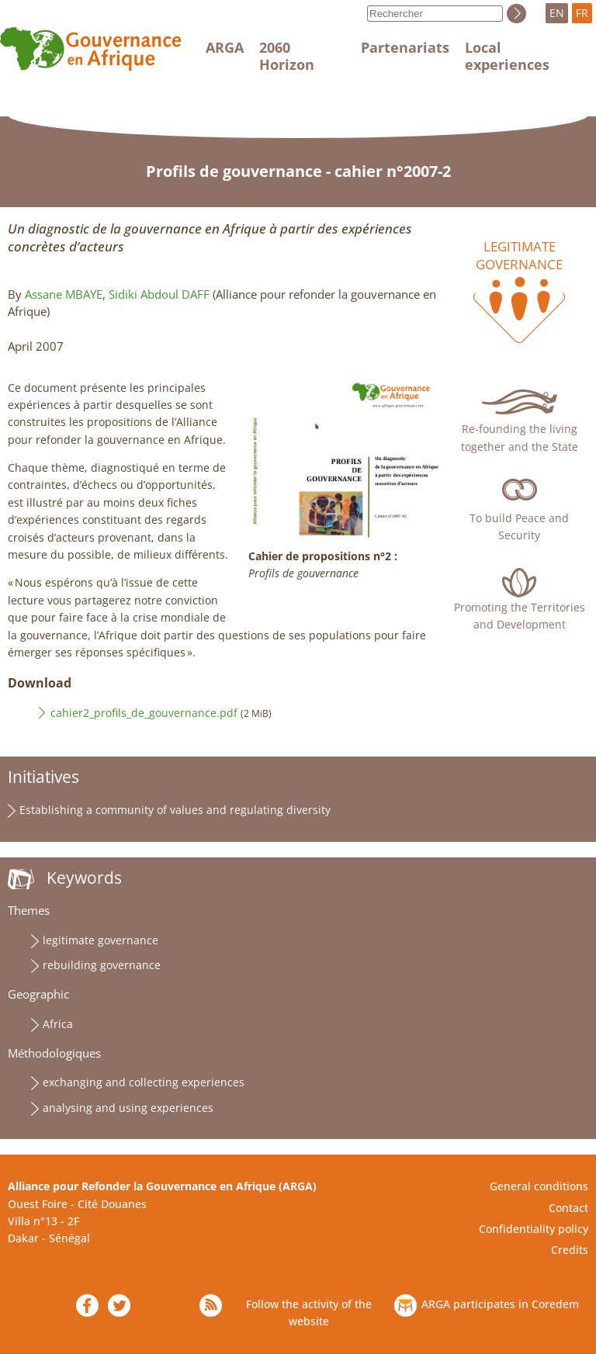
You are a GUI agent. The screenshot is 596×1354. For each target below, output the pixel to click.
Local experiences (507, 56)
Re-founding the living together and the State (519, 437)
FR (582, 12)
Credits (569, 1249)
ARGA (225, 47)
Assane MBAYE (63, 294)
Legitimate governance (519, 255)
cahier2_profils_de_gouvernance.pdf (143, 712)
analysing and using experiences (128, 1107)
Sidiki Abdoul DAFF (159, 294)
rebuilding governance (102, 964)
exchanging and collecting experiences (143, 1082)
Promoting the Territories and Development (519, 616)
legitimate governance (100, 940)
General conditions (539, 1186)
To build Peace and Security (519, 526)
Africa (58, 1023)
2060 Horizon (286, 56)
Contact (568, 1207)
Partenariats (405, 47)
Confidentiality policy (533, 1228)
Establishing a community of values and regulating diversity (175, 809)
